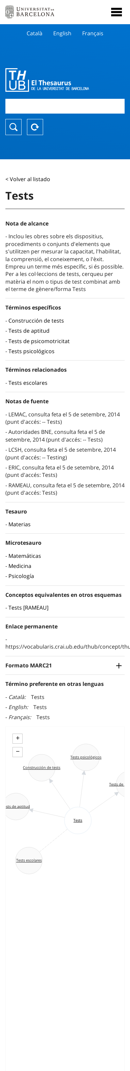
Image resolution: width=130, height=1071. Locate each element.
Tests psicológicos (31, 351)
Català (34, 33)
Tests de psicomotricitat (39, 341)
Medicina (19, 566)
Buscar (13, 127)
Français (92, 33)
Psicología (21, 576)
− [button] (18, 751)
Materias (19, 524)
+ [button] (18, 738)
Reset (35, 127)
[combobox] (65, 106)
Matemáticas (24, 556)
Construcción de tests (36, 320)
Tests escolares (27, 382)
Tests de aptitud (29, 330)
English (62, 33)
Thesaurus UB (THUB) (47, 80)
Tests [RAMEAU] (28, 607)
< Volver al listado (27, 179)
